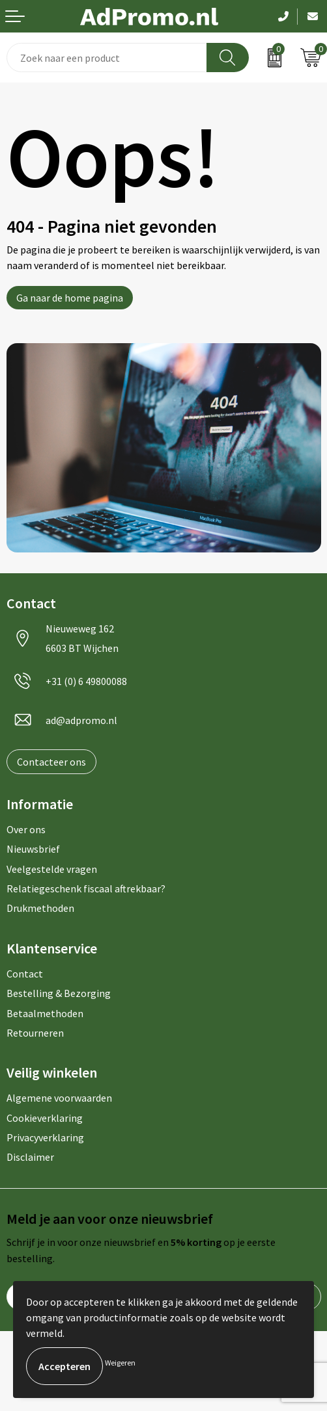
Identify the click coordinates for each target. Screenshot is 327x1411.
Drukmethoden (40, 907)
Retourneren (35, 1032)
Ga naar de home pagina (69, 297)
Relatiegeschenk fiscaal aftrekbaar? (86, 888)
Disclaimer (30, 1156)
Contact (25, 973)
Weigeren (120, 1362)
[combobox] (107, 57)
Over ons (26, 829)
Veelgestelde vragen (52, 868)
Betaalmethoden (45, 1013)
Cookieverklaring (45, 1117)
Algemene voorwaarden (59, 1097)
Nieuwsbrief (33, 848)
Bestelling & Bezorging (59, 993)
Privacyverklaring (45, 1137)
